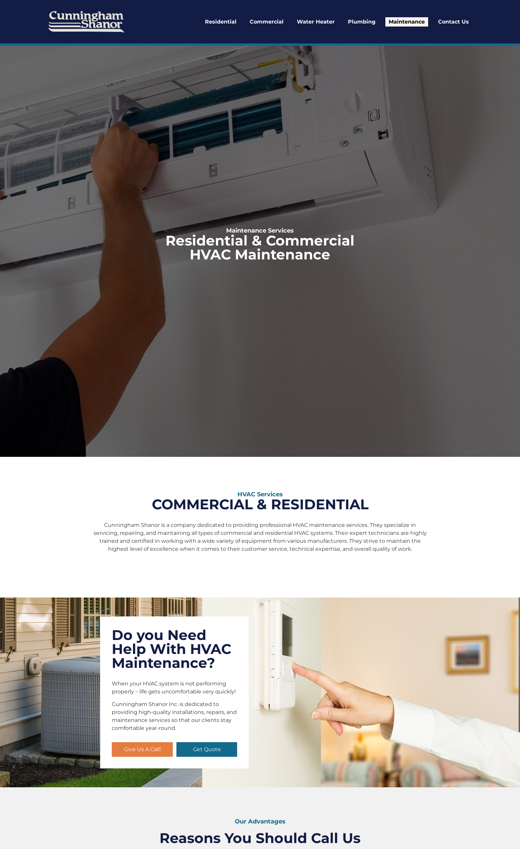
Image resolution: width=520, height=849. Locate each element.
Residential (220, 22)
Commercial (267, 22)
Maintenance (407, 22)
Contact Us (453, 22)
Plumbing (361, 22)
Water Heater (316, 22)
